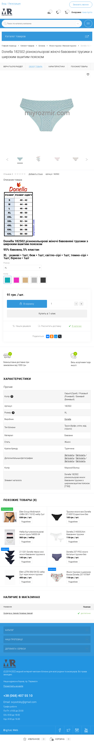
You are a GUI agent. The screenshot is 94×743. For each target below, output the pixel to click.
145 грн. (25, 558)
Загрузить (69, 456)
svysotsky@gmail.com (24, 702)
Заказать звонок (81, 4)
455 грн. (25, 578)
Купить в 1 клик (47, 314)
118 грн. (72, 538)
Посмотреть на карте (13, 687)
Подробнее (26, 522)
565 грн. (26, 538)
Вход (4, 3)
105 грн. (72, 518)
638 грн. (25, 518)
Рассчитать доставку (49, 327)
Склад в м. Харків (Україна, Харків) (18, 614)
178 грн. (72, 558)
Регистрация (14, 3)
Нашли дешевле (22, 326)
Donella (68, 420)
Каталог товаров (47, 36)
